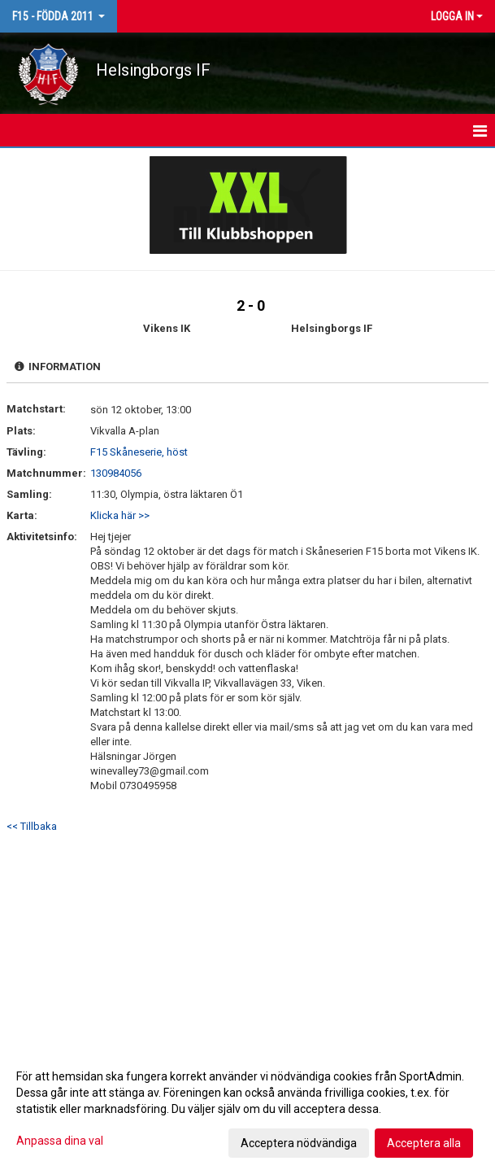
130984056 (115, 473)
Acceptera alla (424, 1143)
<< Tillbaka (32, 826)
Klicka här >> (120, 515)
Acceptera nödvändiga (299, 1143)
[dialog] (247, 1109)
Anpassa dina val (59, 1140)
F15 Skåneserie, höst (139, 452)
